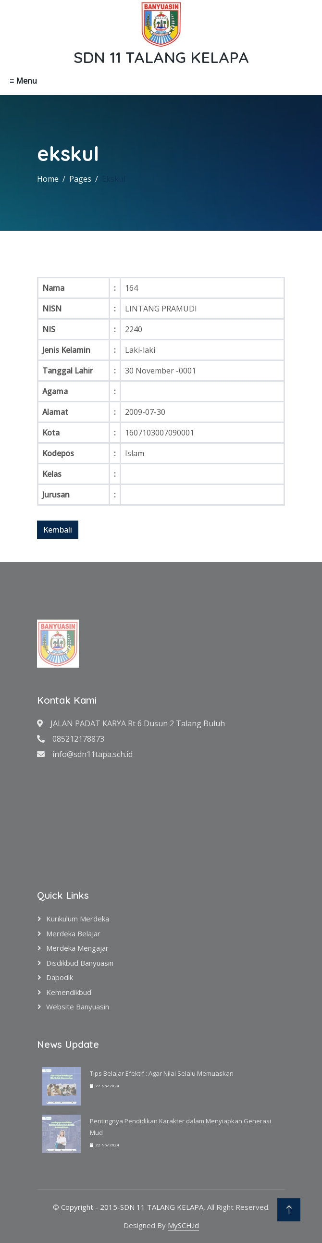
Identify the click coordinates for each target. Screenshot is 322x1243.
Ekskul (113, 179)
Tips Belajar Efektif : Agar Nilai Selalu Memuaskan (162, 1073)
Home (48, 179)
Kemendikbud (68, 992)
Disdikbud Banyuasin (79, 963)
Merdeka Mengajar (77, 948)
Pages (80, 179)
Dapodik (59, 977)
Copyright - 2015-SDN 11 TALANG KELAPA (132, 1207)
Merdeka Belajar (73, 933)
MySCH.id (183, 1225)
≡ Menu (23, 80)
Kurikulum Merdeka (77, 918)
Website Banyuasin (77, 1006)
